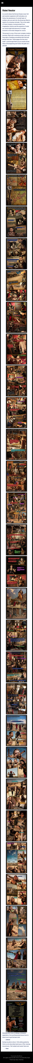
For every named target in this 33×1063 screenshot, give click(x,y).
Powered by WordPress (16, 1056)
